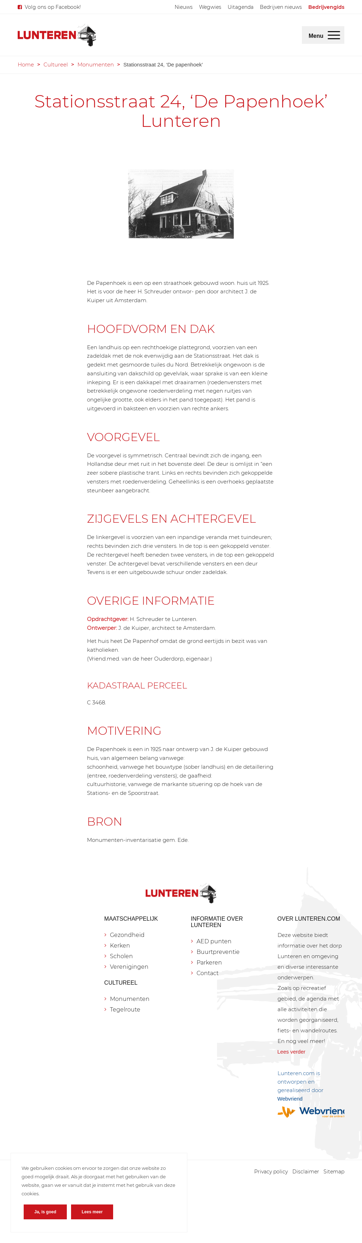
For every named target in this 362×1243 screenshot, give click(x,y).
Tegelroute (125, 1009)
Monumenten (95, 64)
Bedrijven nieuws (281, 7)
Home (26, 64)
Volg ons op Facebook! (53, 7)
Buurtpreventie (218, 952)
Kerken (120, 945)
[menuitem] (184, 7)
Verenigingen (129, 966)
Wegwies (210, 7)
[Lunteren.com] (57, 35)
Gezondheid (127, 935)
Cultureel (55, 64)
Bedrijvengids (326, 7)
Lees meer (92, 1211)
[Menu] (333, 35)
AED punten (214, 941)
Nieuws (184, 7)
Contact (207, 973)
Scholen (121, 956)
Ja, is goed (45, 1211)
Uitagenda (240, 7)
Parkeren (209, 962)
